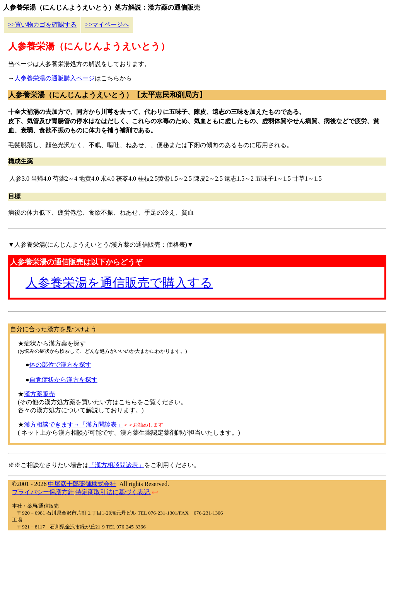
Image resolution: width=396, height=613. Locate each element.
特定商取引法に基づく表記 (116, 492)
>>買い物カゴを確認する (42, 24)
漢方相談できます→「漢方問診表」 (73, 424)
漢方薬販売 (39, 394)
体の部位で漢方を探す (60, 364)
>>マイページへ (107, 24)
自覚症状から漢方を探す (63, 379)
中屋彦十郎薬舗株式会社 (82, 484)
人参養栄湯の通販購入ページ (54, 78)
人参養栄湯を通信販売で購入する (119, 283)
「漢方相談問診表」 (116, 465)
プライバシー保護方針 (43, 492)
